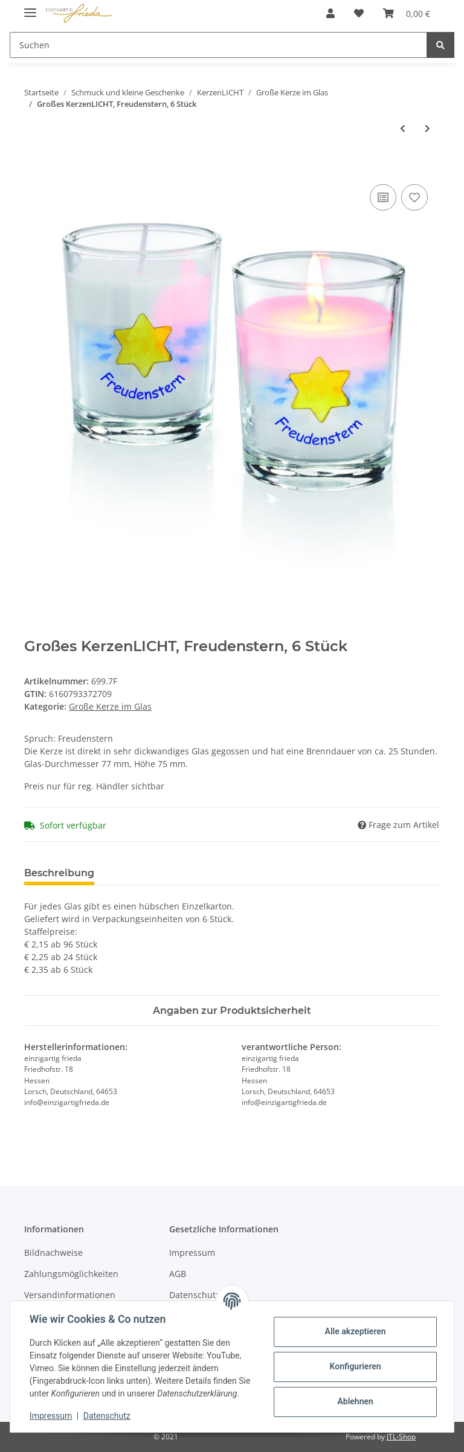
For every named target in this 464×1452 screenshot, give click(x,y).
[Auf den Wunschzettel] (414, 197)
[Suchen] (218, 45)
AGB (177, 1273)
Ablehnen (355, 1401)
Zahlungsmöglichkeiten (71, 1273)
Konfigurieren (355, 1366)
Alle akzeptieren (354, 1331)
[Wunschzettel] (358, 13)
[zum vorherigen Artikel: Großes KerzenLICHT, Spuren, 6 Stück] (402, 128)
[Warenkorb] (406, 13)
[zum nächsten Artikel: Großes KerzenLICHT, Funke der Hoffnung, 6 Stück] (427, 128)
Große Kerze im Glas (110, 706)
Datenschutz (106, 1416)
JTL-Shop (401, 1436)
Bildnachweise (53, 1252)
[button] (330, 13)
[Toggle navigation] (30, 7)
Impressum (192, 1252)
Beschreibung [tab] (59, 873)
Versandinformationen (69, 1295)
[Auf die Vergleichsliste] (383, 197)
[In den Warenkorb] (34, 167)
